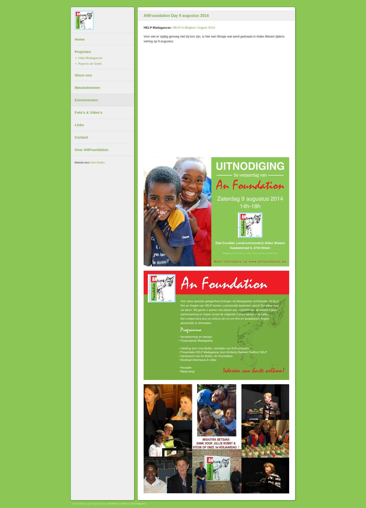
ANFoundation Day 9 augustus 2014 (176, 16)
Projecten (83, 52)
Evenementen (86, 100)
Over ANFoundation (91, 150)
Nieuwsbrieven (87, 88)
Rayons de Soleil (90, 63)
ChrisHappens (138, 504)
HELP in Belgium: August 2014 (194, 27)
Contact (81, 137)
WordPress (113, 504)
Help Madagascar (90, 58)
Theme (123, 504)
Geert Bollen (97, 162)
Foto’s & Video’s (88, 112)
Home (80, 39)
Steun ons (83, 75)
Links (79, 125)
